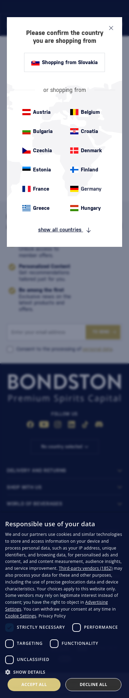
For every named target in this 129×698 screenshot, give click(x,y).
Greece (36, 208)
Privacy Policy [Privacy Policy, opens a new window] (52, 616)
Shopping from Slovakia (64, 62)
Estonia (36, 170)
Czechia (37, 150)
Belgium (85, 112)
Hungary (85, 208)
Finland (84, 170)
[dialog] (64, 605)
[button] (64, 671)
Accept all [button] (34, 684)
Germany (85, 189)
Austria (36, 112)
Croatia (84, 131)
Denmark (86, 150)
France (35, 189)
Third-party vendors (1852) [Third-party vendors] (85, 568)
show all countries (64, 230)
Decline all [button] (93, 684)
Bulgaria (37, 131)
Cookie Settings (20, 616)
